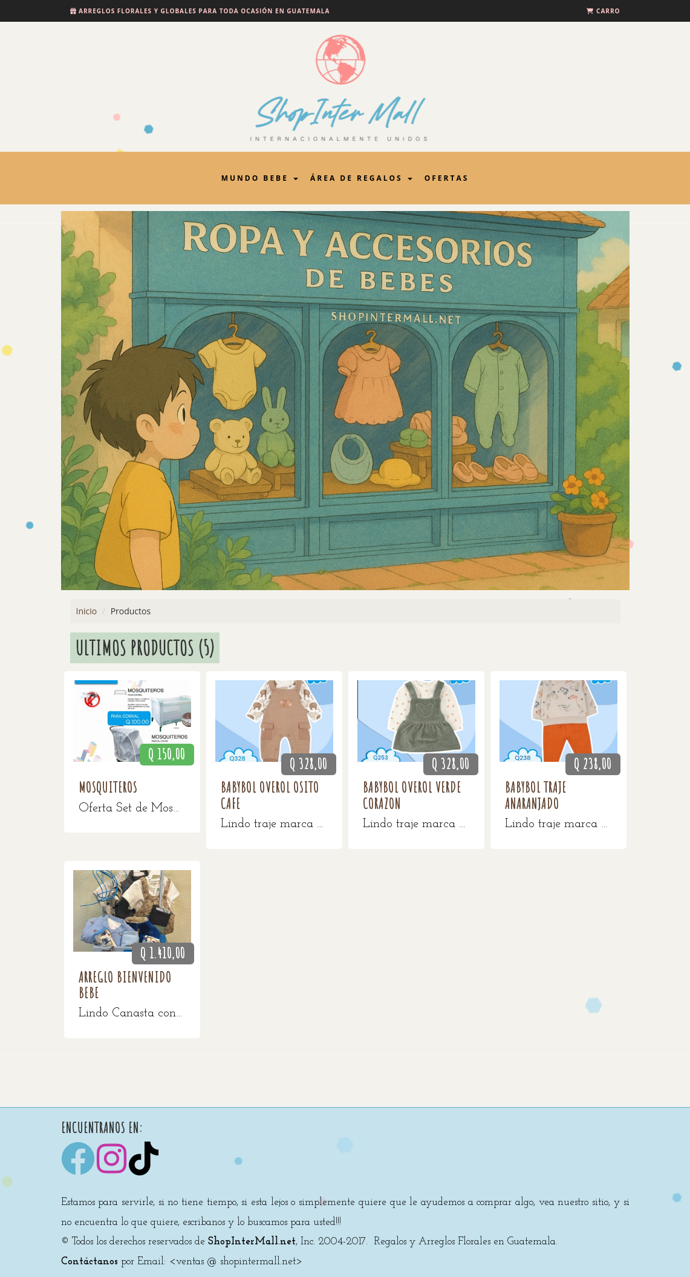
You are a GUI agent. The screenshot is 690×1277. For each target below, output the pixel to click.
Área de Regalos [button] (361, 178)
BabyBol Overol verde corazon (412, 795)
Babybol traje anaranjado (536, 795)
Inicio (86, 611)
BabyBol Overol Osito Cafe (270, 795)
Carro (608, 11)
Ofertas (447, 178)
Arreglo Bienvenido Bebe (125, 985)
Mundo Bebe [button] (259, 178)
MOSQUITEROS (108, 787)
